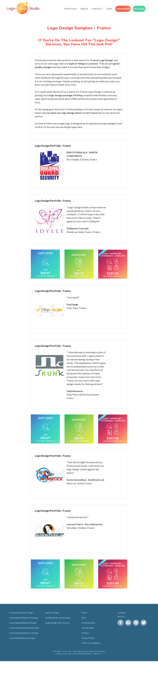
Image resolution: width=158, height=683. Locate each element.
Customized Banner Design (22, 638)
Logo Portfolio (52, 612)
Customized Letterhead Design (24, 628)
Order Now (123, 8)
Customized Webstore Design (23, 617)
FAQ (83, 617)
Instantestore (88, 622)
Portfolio (70, 8)
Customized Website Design (23, 622)
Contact (97, 8)
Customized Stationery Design (23, 633)
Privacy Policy (87, 638)
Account (139, 8)
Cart (109, 8)
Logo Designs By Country (57, 622)
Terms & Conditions (91, 643)
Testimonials (87, 628)
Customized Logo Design (21, 612)
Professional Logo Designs (58, 617)
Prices (84, 8)
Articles (85, 633)
